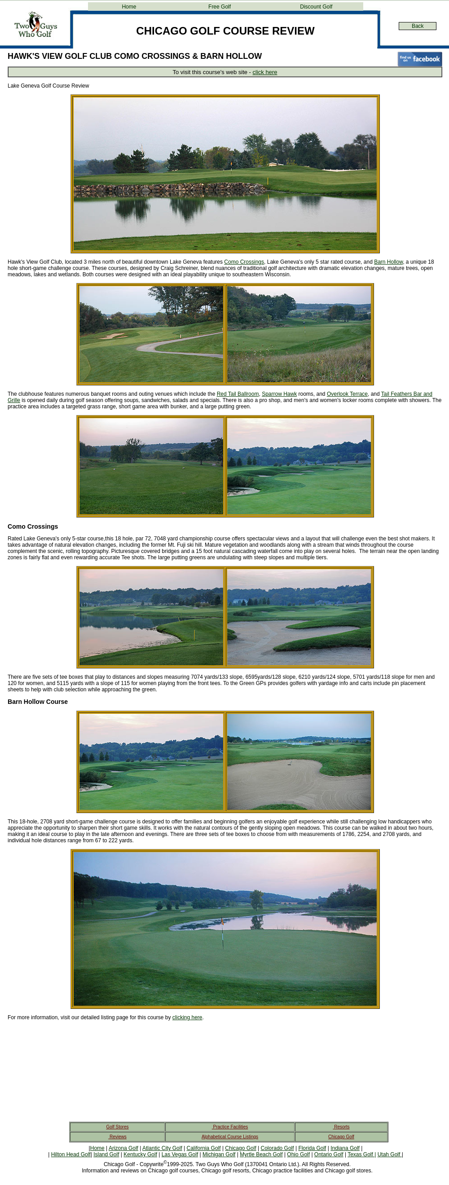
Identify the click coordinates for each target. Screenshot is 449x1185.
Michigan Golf (218, 1154)
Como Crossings (244, 262)
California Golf (204, 1148)
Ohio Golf (298, 1154)
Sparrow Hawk (279, 394)
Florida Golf (312, 1148)
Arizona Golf (123, 1148)
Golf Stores (117, 1126)
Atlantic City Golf (162, 1148)
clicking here (187, 1017)
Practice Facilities (230, 1126)
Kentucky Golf (140, 1154)
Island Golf (106, 1154)
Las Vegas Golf (180, 1154)
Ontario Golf (328, 1154)
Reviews (117, 1136)
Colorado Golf (277, 1148)
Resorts (341, 1126)
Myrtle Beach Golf (261, 1154)
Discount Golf (316, 7)
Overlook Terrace (347, 394)
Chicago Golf (341, 1136)
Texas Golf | (362, 1154)
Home (129, 7)
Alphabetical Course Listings (230, 1136)
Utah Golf (390, 1154)
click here (265, 72)
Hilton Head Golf (71, 1154)
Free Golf (219, 7)
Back (418, 26)
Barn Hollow (388, 262)
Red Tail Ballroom (238, 394)
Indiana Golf (345, 1148)
